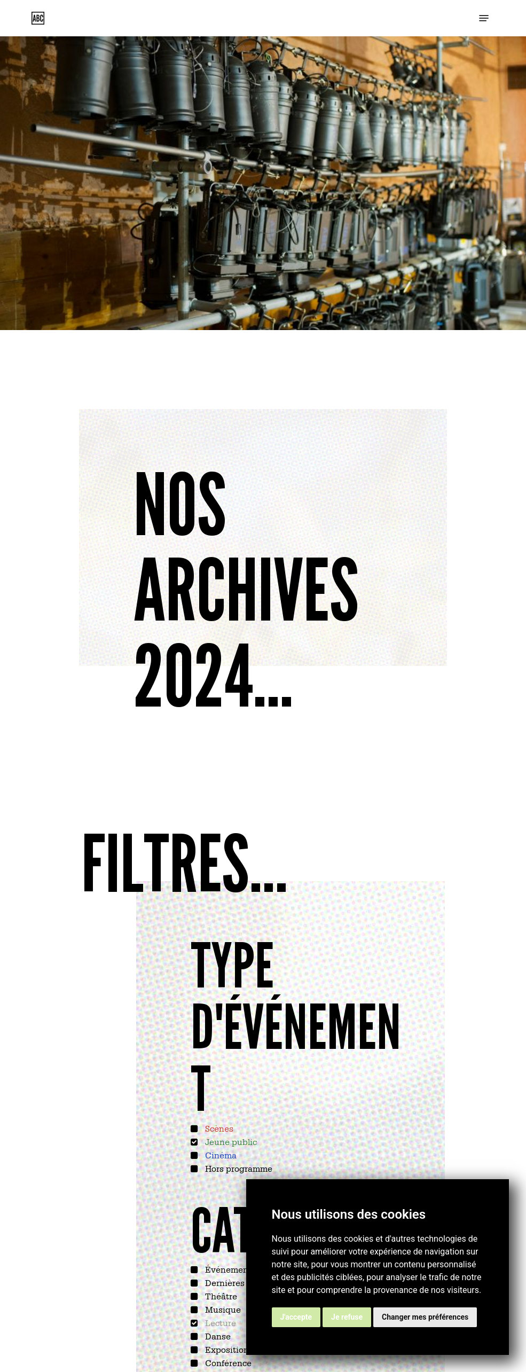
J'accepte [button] (296, 1317)
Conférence (227, 1362)
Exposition (226, 1349)
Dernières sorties (238, 1282)
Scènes (218, 1128)
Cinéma (220, 1155)
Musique (222, 1309)
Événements (229, 1269)
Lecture (219, 1322)
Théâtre (220, 1295)
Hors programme (237, 1168)
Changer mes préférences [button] (425, 1317)
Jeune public (230, 1141)
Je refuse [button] (347, 1317)
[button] (483, 18)
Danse (217, 1336)
